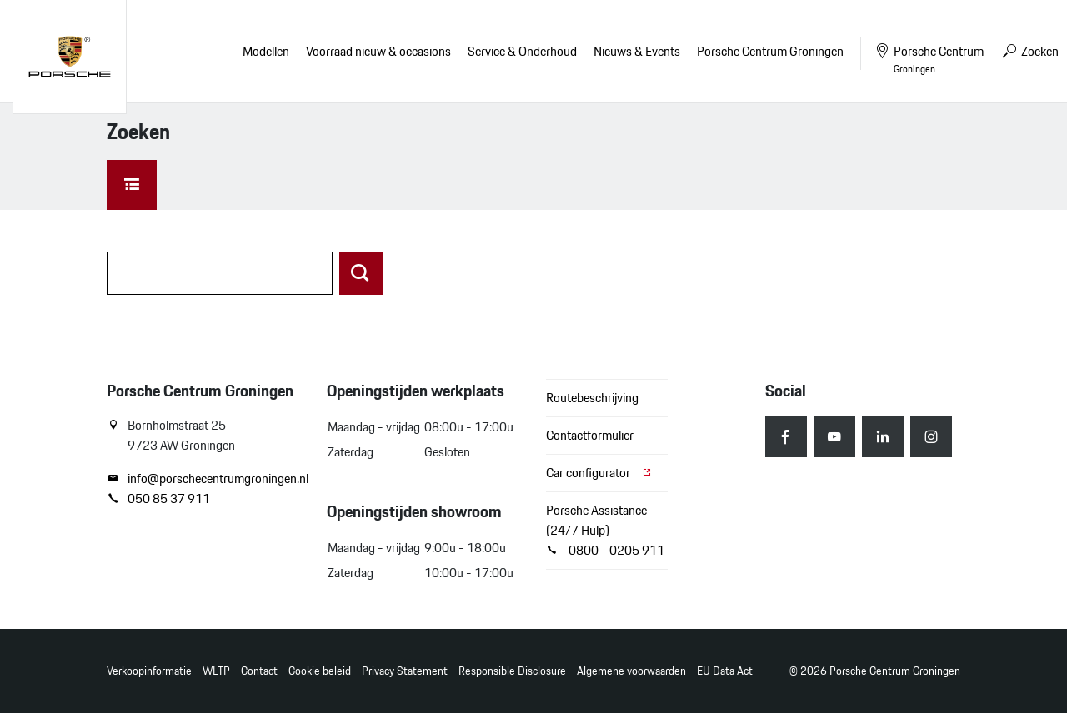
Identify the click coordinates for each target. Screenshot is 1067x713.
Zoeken (1029, 51)
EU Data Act (725, 671)
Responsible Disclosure (512, 671)
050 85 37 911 (158, 499)
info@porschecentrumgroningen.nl (204, 479)
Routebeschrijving (592, 397)
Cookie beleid (319, 671)
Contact (259, 671)
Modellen (266, 51)
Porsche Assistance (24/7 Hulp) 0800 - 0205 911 (605, 530)
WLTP (216, 671)
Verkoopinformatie (149, 671)
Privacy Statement (405, 671)
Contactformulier (590, 435)
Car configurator (599, 472)
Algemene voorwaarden (631, 671)
